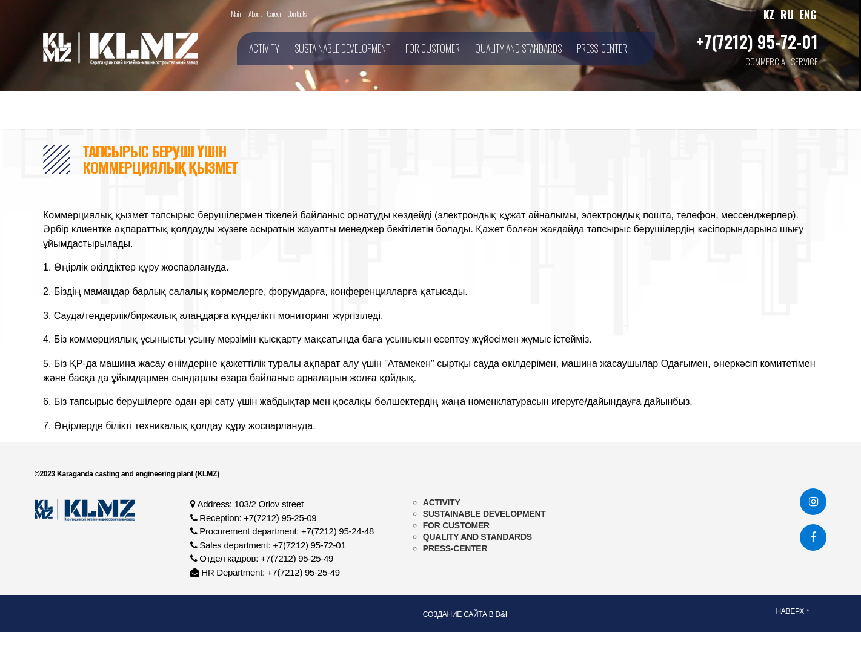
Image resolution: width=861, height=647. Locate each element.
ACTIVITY (264, 48)
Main (237, 13)
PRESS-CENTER (602, 48)
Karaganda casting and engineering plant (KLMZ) (137, 474)
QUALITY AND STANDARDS (518, 48)
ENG (807, 14)
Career (274, 13)
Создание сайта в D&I (465, 614)
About (255, 13)
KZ (768, 14)
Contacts (297, 13)
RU (786, 14)
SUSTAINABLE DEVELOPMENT (342, 48)
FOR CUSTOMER (432, 48)
